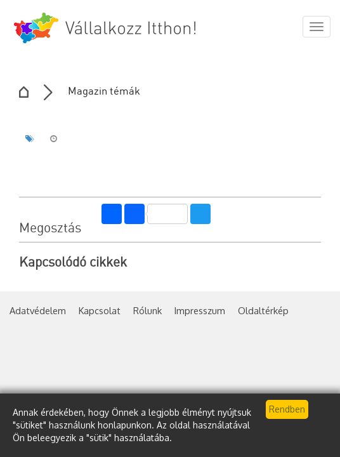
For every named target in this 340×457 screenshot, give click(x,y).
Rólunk (147, 310)
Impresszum (199, 310)
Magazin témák (104, 92)
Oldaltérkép (263, 310)
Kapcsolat (100, 310)
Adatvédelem (38, 310)
